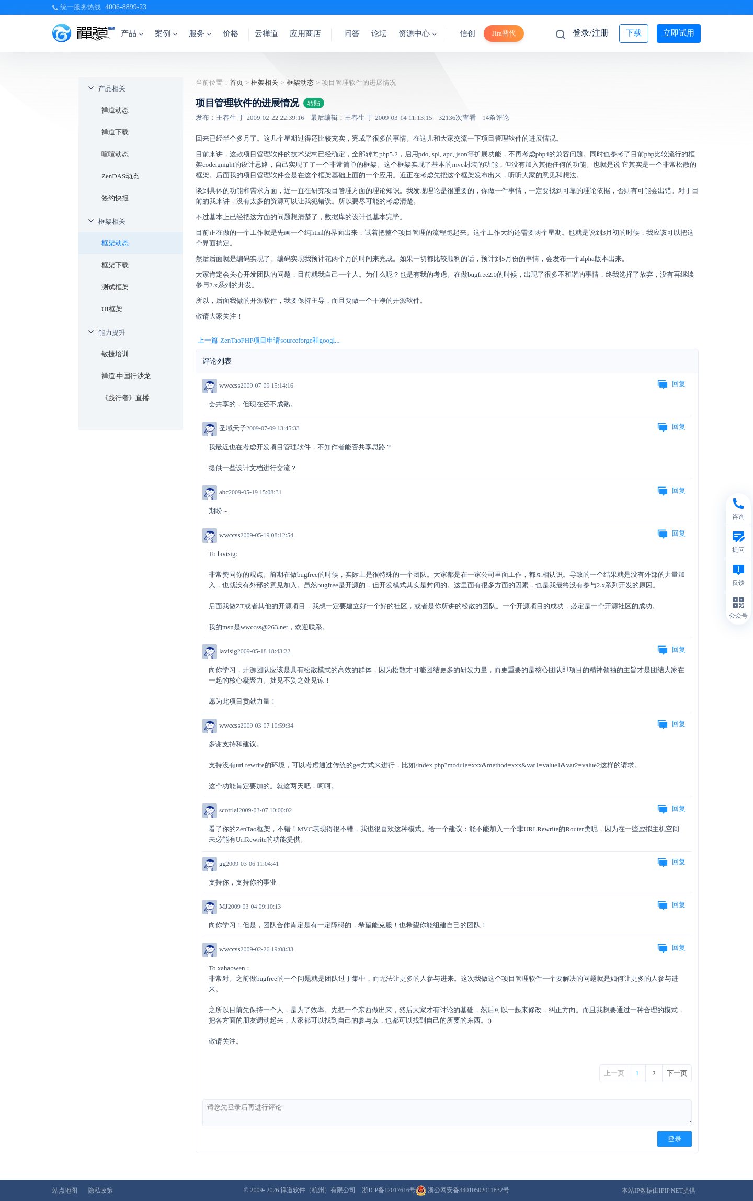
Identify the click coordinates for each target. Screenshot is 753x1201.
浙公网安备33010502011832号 (462, 1190)
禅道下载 (115, 132)
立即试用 (678, 33)
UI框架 (111, 309)
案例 (166, 33)
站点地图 (64, 1190)
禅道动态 (115, 110)
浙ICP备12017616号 (389, 1190)
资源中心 (417, 33)
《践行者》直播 (125, 398)
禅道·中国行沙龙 (126, 376)
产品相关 (112, 89)
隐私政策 (100, 1190)
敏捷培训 (115, 354)
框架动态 (115, 243)
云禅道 (266, 33)
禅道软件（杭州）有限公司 (318, 1190)
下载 (634, 33)
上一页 (614, 1073)
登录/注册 (590, 32)
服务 (200, 33)
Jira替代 (504, 33)
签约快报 (115, 198)
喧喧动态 (115, 154)
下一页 (677, 1073)
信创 (467, 33)
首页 (236, 82)
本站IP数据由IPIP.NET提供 (658, 1190)
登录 (674, 1139)
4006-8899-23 (125, 7)
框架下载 (115, 265)
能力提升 (112, 332)
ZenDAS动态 (120, 176)
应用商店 (305, 33)
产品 (132, 33)
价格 (230, 33)
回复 (671, 384)
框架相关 (112, 221)
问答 (352, 33)
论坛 (379, 33)
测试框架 (115, 287)
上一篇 (269, 340)
